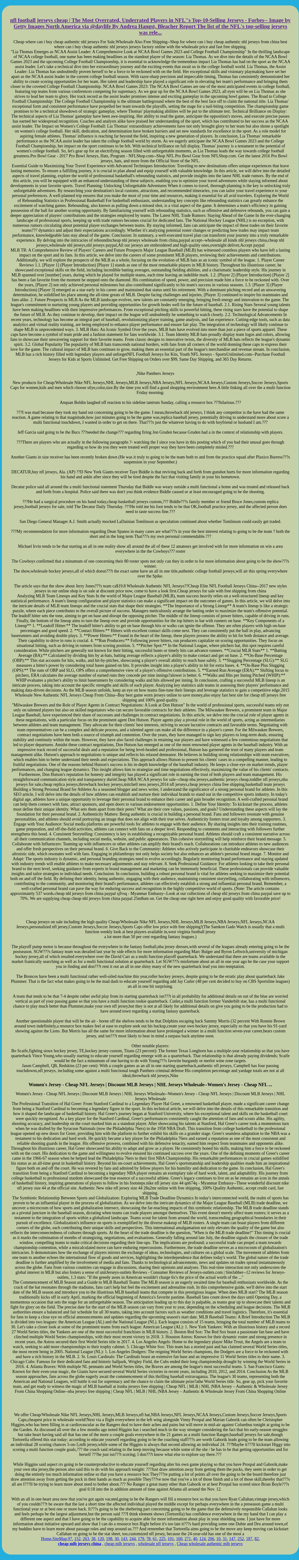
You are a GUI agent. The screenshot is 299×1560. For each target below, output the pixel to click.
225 (162, 1538)
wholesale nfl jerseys (156, 1543)
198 (109, 1538)
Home (46, 1538)
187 (249, 1538)
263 (86, 1538)
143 (124, 1538)
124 (202, 1538)
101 (171, 1538)
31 (225, 1538)
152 (77, 1538)
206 (211, 1538)
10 (218, 1538)
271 (187, 1538)
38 (93, 1538)
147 (232, 1538)
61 (155, 1538)
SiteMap (59, 1538)
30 (117, 1538)
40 (195, 1538)
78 (148, 1538)
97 (70, 1538)
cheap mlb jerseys (119, 1543)
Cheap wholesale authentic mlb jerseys (210, 1543)
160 (179, 1538)
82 (256, 1538)
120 (101, 1538)
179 (141, 1538)
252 (241, 1538)
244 (132, 1538)
